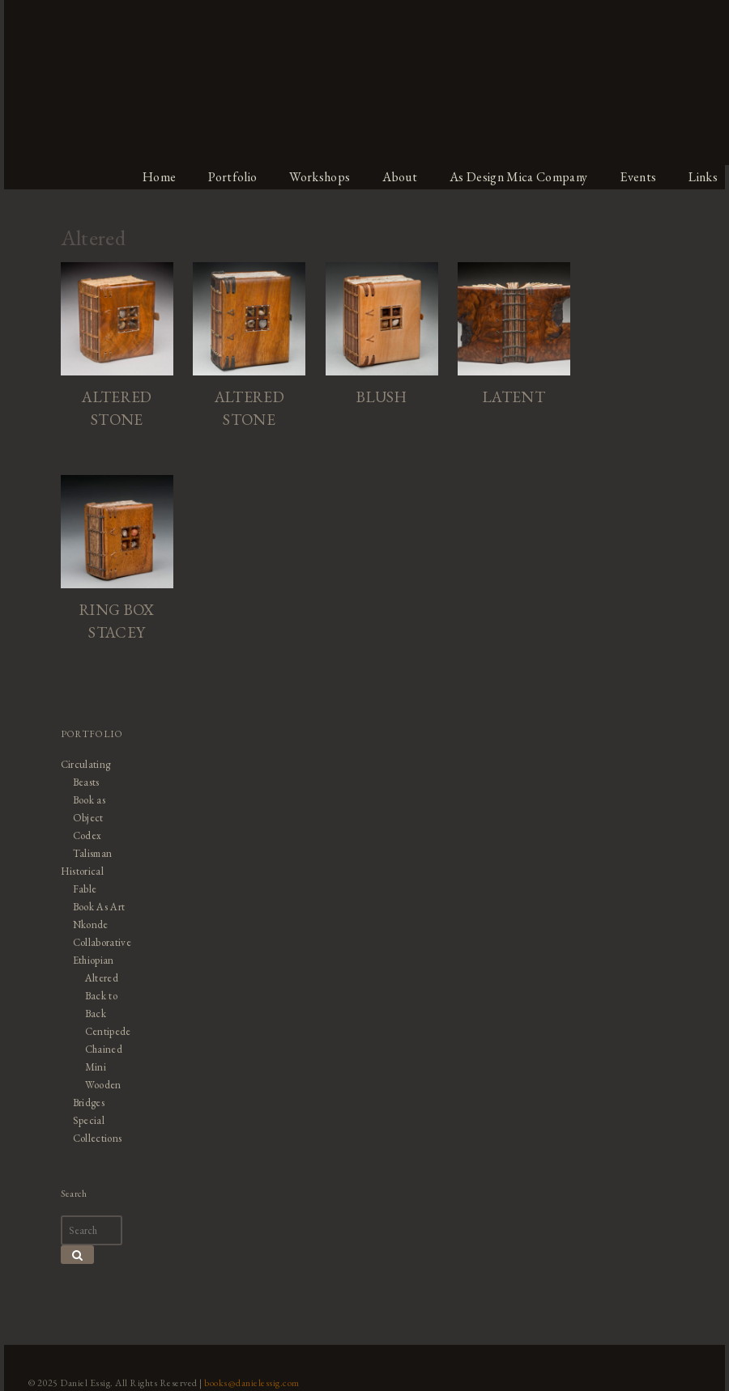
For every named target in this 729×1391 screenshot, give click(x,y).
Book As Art (96, 908)
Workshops (320, 176)
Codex (84, 837)
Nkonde (87, 926)
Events (643, 176)
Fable (81, 890)
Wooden (99, 1086)
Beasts (82, 784)
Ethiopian (90, 962)
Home (157, 176)
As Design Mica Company (521, 176)
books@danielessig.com (248, 1384)
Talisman (89, 855)
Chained (100, 1051)
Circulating (83, 766)
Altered (98, 979)
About (401, 176)
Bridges (85, 1104)
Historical (79, 873)
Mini (92, 1068)
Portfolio (232, 176)
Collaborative (99, 944)
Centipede (105, 1033)
